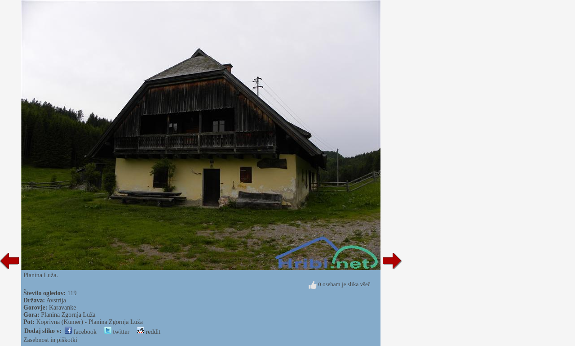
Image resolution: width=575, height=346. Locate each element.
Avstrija (56, 300)
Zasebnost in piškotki (50, 340)
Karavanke (62, 307)
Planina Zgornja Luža (68, 314)
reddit (148, 331)
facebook (81, 331)
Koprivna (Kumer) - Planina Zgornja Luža (89, 322)
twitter (116, 331)
